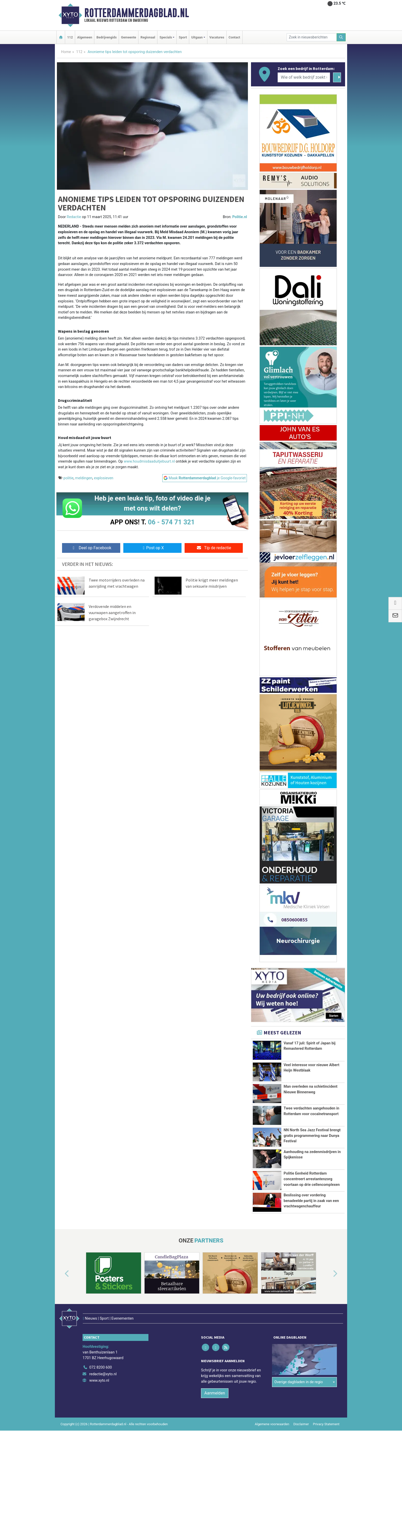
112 (70, 37)
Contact (234, 37)
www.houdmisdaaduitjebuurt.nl (149, 461)
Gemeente (128, 37)
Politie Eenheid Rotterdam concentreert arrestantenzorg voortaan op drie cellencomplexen (312, 1202)
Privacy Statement (326, 1476)
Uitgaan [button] (197, 37)
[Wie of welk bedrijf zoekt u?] (304, 77)
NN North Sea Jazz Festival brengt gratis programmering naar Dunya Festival (312, 1135)
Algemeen (84, 37)
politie (69, 478)
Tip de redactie (213, 547)
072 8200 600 (100, 1419)
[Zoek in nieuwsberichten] (312, 37)
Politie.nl (239, 217)
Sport (183, 37)
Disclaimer (301, 1476)
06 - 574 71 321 (171, 522)
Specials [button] (165, 37)
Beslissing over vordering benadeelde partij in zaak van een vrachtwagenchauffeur (311, 1243)
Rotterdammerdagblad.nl (136, 12)
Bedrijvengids (106, 37)
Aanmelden (214, 1445)
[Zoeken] (341, 37)
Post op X (152, 547)
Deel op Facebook (91, 547)
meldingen (83, 478)
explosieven (103, 478)
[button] (61, 1337)
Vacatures (216, 37)
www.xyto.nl (99, 1432)
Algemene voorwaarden (272, 1476)
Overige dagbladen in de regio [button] (298, 1409)
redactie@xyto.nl (103, 1426)
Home (66, 52)
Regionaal (147, 37)
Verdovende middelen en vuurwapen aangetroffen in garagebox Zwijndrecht (112, 612)
